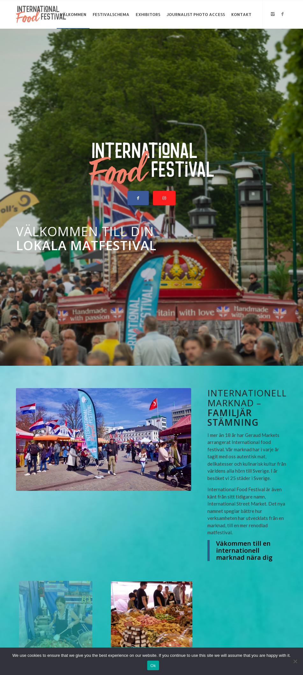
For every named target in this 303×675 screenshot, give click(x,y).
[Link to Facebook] (282, 14)
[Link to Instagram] (273, 14)
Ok (153, 665)
